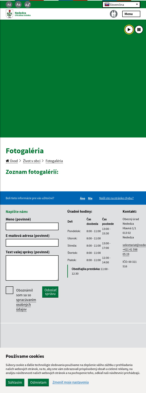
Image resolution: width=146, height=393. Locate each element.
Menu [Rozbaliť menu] (131, 14)
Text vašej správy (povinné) (28, 252)
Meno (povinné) (18, 219)
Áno (83, 198)
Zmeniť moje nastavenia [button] (70, 382)
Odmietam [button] (38, 382)
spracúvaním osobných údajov (26, 304)
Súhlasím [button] (15, 382)
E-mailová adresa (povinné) (28, 235)
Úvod (12, 160)
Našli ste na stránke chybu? (116, 198)
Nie (91, 198)
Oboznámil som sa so (26, 300)
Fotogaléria (54, 160)
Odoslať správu (50, 292)
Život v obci (31, 160)
